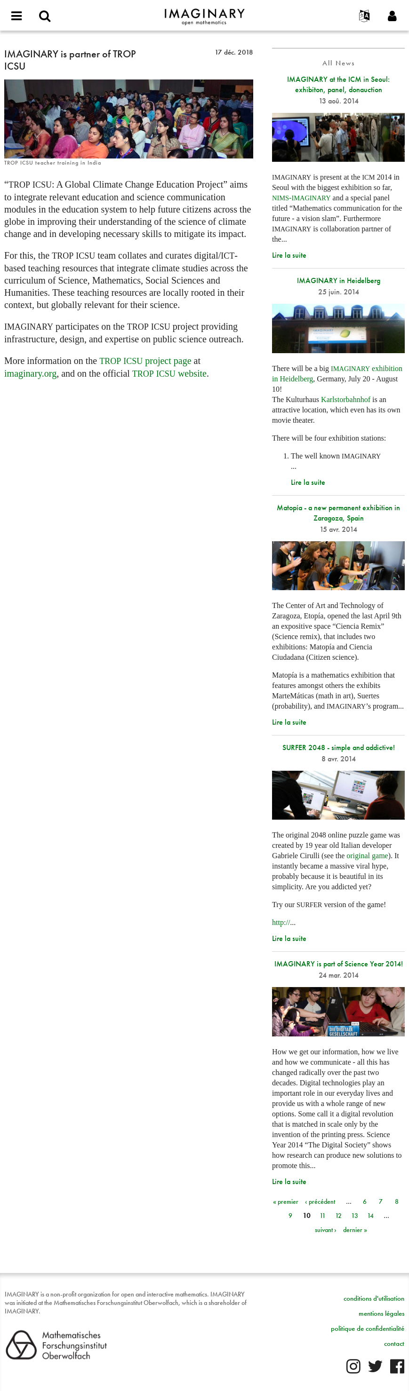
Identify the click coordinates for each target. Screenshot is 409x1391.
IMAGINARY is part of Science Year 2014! (338, 964)
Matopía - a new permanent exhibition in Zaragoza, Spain (338, 513)
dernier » (355, 1229)
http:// (281, 922)
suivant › (326, 1229)
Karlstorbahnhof (345, 399)
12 (338, 1215)
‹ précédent (320, 1201)
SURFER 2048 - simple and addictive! (338, 747)
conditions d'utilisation (374, 1298)
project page (145, 361)
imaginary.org (30, 373)
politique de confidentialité (367, 1328)
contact (394, 1343)
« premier (285, 1201)
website (169, 373)
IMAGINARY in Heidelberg (338, 280)
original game (367, 856)
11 (323, 1215)
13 (354, 1215)
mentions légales (381, 1313)
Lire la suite (289, 255)
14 (370, 1215)
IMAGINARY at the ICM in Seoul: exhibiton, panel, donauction (338, 84)
